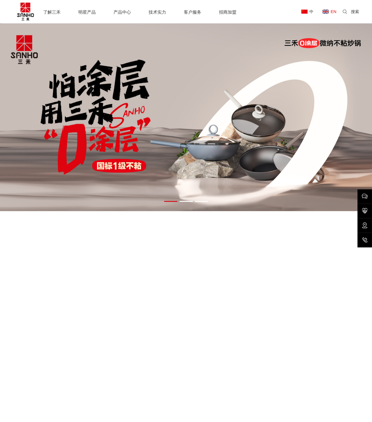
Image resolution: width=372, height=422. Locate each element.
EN (335, 11)
